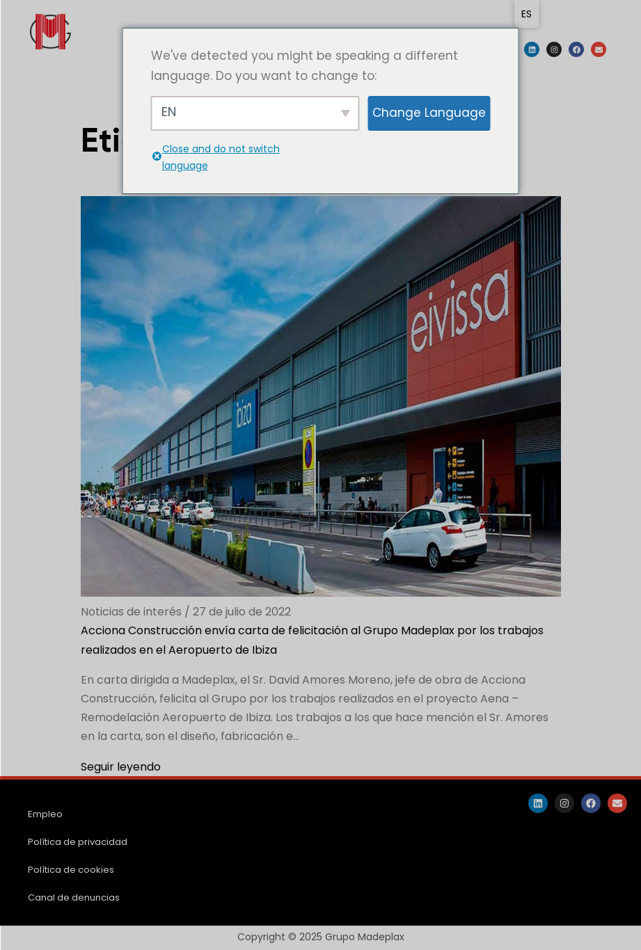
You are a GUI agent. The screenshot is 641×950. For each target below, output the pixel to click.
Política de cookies (71, 869)
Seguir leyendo (121, 767)
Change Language (429, 112)
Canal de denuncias (74, 897)
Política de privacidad (77, 841)
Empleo (45, 814)
